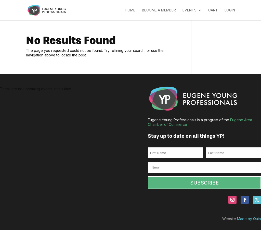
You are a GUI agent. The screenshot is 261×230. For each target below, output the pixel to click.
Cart (213, 10)
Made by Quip (249, 219)
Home (130, 10)
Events (189, 10)
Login (230, 10)
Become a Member (159, 10)
